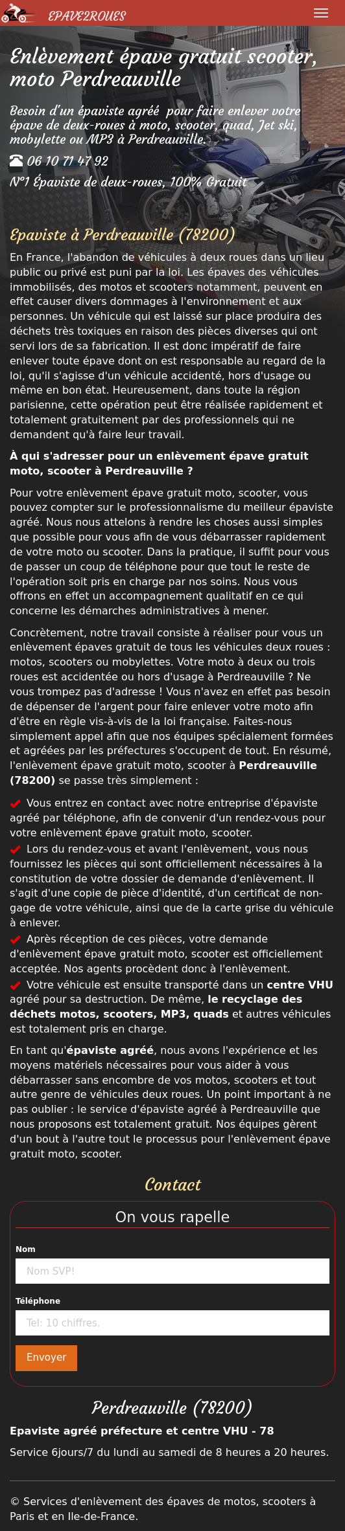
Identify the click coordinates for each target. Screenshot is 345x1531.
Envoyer (46, 1357)
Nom (26, 1249)
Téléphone (38, 1301)
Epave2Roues (86, 16)
